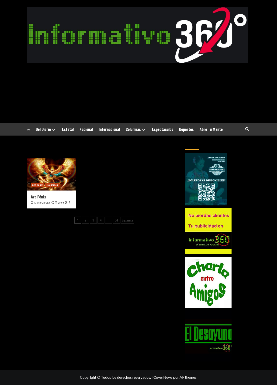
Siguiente (127, 220)
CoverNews (163, 377)
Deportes (186, 129)
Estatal (68, 129)
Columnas (136, 129)
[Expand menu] (53, 130)
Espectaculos (162, 129)
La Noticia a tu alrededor (137, 87)
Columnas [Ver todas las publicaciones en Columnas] (52, 185)
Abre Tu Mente (211, 129)
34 (116, 220)
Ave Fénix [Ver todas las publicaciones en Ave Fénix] (37, 185)
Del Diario (46, 129)
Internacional (109, 129)
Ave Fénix (38, 197)
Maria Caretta (42, 202)
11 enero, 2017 (62, 202)
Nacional (86, 129)
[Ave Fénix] (51, 174)
